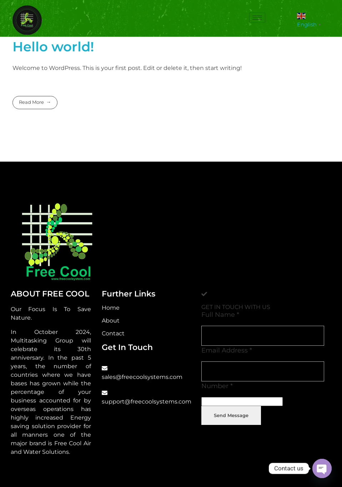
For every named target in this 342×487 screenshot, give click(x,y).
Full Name (220, 314)
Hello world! (53, 47)
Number (217, 386)
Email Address (226, 350)
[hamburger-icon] (257, 17)
